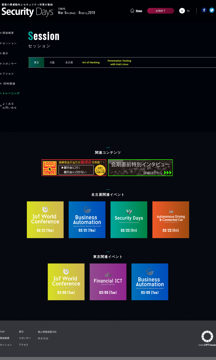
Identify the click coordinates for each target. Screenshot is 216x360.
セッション (11, 42)
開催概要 (9, 32)
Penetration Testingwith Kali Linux (126, 62)
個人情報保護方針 (47, 326)
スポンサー (11, 60)
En (188, 10)
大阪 (54, 62)
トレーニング (12, 88)
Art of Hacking (96, 62)
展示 (6, 51)
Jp (182, 10)
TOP (2, 326)
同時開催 (9, 79)
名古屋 (73, 62)
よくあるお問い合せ (11, 100)
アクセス (9, 70)
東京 (37, 62)
